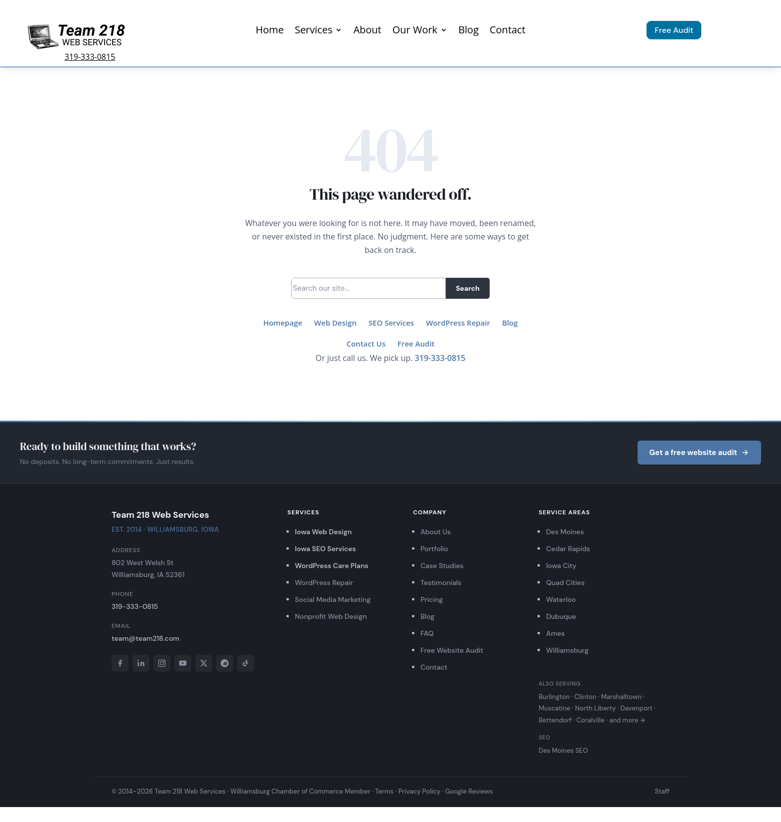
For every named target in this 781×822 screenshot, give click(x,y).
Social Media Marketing (333, 599)
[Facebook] (120, 663)
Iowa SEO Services (325, 548)
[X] (203, 663)
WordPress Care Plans (332, 565)
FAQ (426, 633)
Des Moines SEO (563, 750)
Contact (507, 31)
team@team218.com (145, 638)
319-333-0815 (90, 56)
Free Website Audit (451, 650)
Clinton (585, 697)
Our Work (414, 31)
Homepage (282, 323)
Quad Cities (565, 582)
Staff (662, 791)
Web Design (335, 323)
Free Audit (673, 30)
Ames (555, 633)
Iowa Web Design (323, 531)
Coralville (590, 720)
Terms (384, 791)
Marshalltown (621, 697)
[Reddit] (224, 663)
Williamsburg (567, 650)
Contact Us (366, 344)
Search (468, 288)
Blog (468, 31)
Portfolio (434, 548)
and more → (627, 720)
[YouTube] (182, 663)
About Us (435, 531)
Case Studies (442, 565)
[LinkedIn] (140, 663)
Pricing (431, 599)
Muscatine (554, 708)
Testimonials (440, 582)
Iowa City (561, 565)
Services (314, 31)
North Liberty (595, 708)
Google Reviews (469, 791)
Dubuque (561, 616)
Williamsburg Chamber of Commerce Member (300, 791)
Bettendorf (554, 720)
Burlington (553, 697)
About (367, 31)
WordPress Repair (458, 323)
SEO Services (391, 323)
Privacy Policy (419, 791)
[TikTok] (245, 663)
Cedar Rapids (568, 548)
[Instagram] (161, 663)
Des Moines (565, 531)
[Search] (368, 288)
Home (270, 31)
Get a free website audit (699, 453)
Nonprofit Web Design (331, 616)
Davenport (636, 708)
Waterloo (561, 599)
